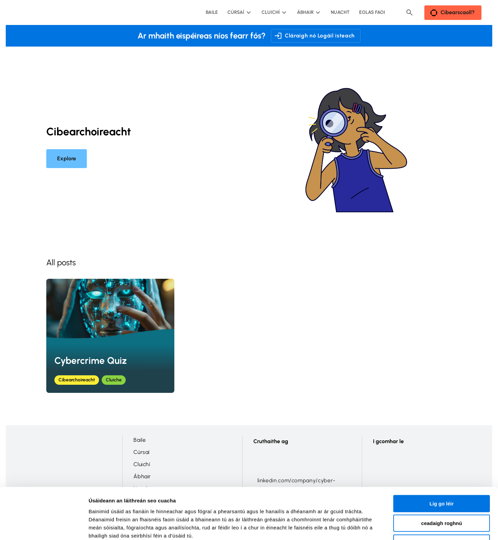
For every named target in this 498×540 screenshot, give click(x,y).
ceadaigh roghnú (441, 477)
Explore (66, 158)
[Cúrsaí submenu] (238, 12)
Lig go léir (441, 457)
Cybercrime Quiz (90, 360)
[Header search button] (409, 12)
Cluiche (114, 380)
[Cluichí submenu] (273, 12)
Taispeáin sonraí (371, 527)
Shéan (441, 497)
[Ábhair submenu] (308, 12)
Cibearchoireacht (76, 380)
